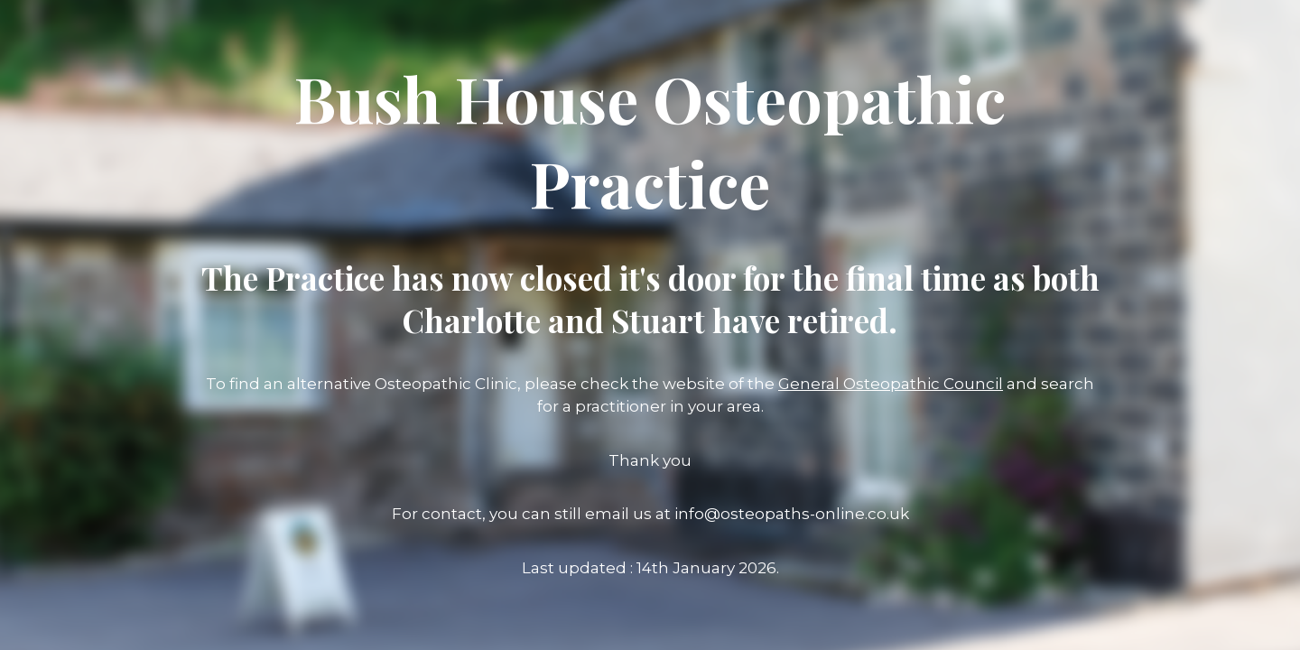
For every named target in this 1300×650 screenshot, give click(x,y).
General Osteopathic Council (890, 384)
